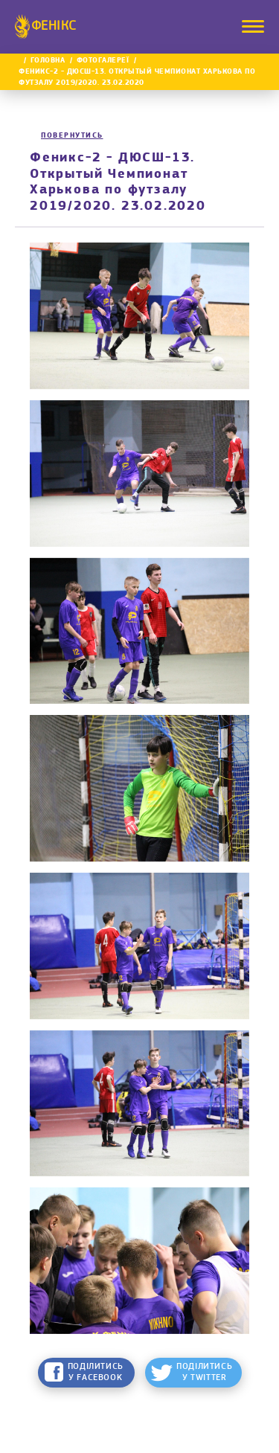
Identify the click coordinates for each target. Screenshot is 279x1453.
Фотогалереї (103, 61)
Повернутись (72, 136)
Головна (48, 61)
